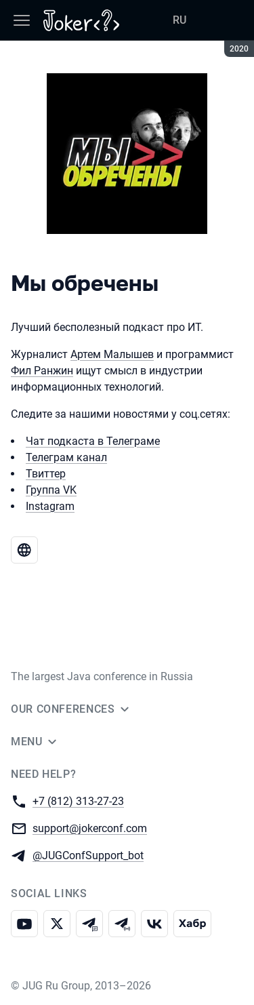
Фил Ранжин (42, 370)
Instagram (50, 506)
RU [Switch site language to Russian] (179, 20)
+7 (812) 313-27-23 (78, 800)
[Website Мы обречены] (24, 550)
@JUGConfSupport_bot (88, 855)
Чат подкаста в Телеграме (93, 441)
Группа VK (51, 490)
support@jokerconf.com (90, 828)
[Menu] (21, 20)
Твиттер (46, 473)
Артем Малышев (112, 354)
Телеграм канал (66, 457)
